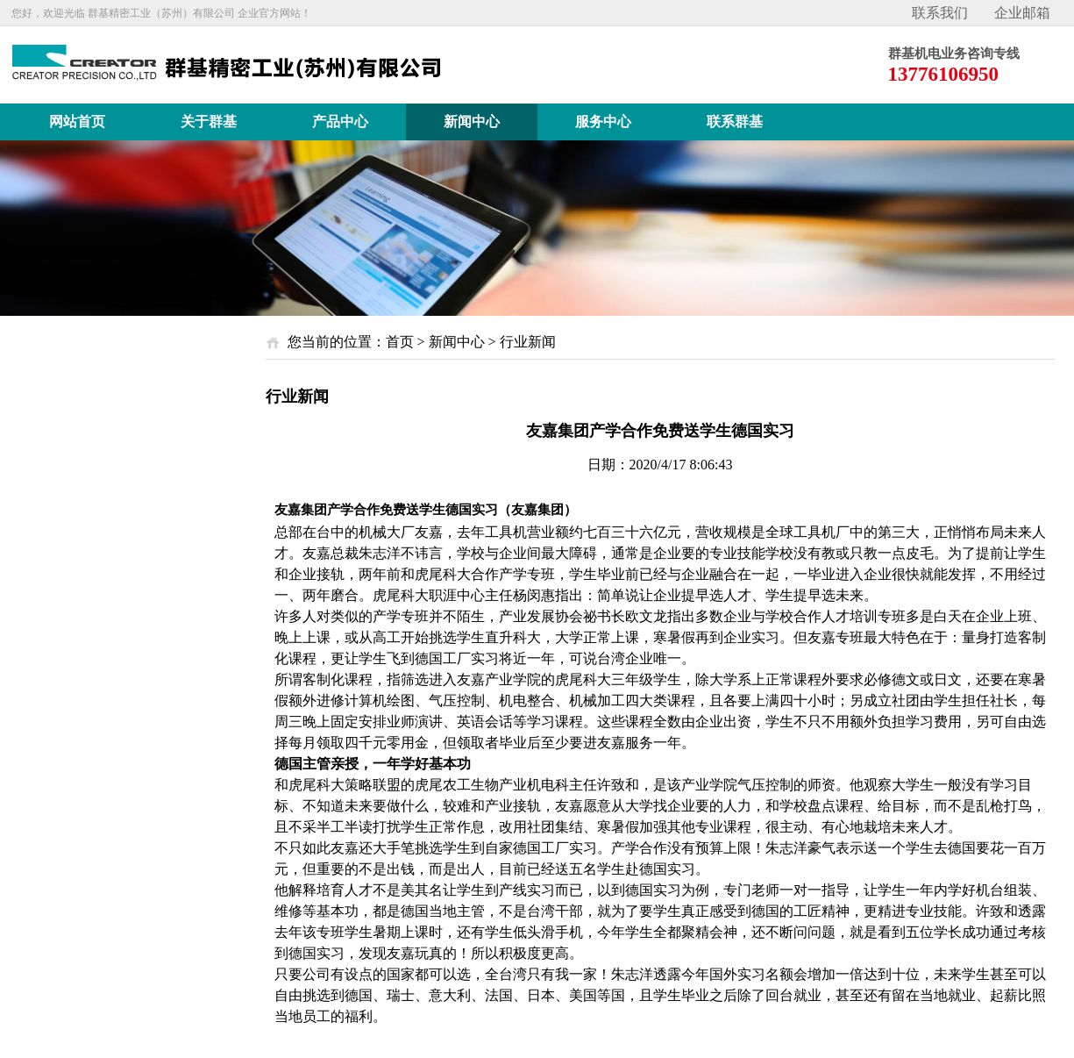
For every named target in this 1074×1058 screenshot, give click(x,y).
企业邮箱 (1022, 12)
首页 (400, 341)
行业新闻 (528, 341)
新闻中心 (457, 341)
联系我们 (940, 12)
